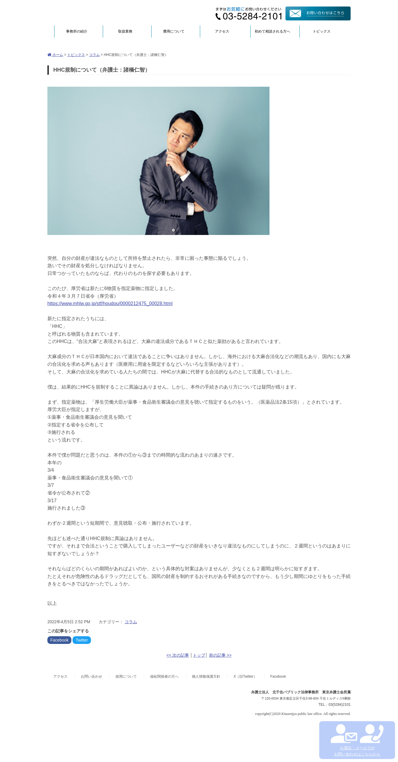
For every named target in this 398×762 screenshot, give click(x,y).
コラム (94, 55)
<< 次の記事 (177, 655)
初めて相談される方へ (272, 31)
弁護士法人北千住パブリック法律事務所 (104, 13)
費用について (173, 31)
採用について (126, 676)
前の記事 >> (220, 655)
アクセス (222, 31)
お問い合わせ (91, 676)
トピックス (321, 31)
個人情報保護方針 (206, 676)
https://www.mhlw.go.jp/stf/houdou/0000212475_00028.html (110, 303)
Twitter (82, 640)
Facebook (59, 640)
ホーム (55, 55)
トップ (199, 655)
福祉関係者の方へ (164, 676)
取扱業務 (125, 31)
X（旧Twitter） (245, 676)
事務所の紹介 (76, 31)
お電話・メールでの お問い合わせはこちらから (357, 740)
